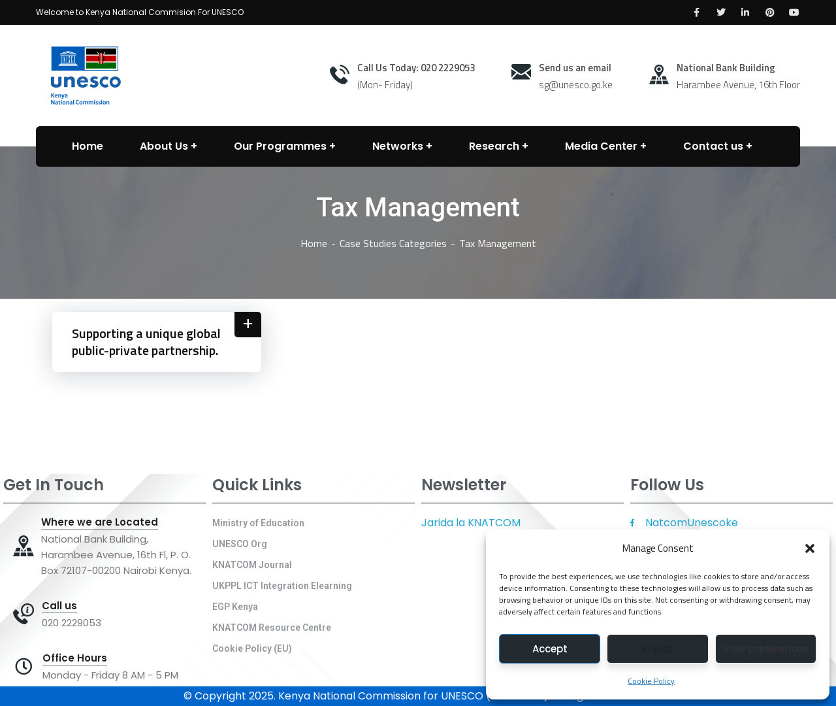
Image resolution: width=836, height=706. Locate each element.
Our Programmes (280, 146)
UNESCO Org (239, 544)
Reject (657, 649)
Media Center (601, 146)
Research (494, 146)
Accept (550, 649)
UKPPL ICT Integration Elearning (282, 585)
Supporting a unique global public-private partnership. (146, 341)
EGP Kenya (235, 606)
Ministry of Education (258, 523)
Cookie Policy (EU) (252, 648)
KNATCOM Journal (252, 565)
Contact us (713, 146)
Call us (59, 606)
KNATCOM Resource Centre (271, 627)
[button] (809, 548)
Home (313, 243)
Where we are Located (99, 522)
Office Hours (74, 658)
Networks (397, 146)
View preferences (766, 649)
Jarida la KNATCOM (471, 522)
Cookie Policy (651, 681)
